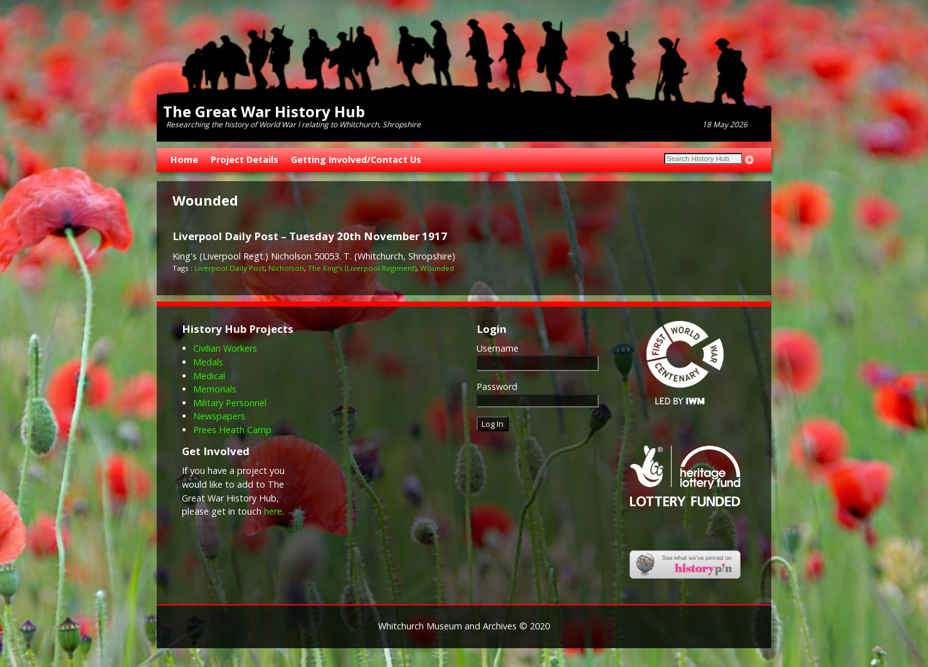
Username (498, 348)
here (273, 511)
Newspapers (219, 416)
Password (497, 386)
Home (184, 159)
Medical (209, 376)
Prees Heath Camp (232, 430)
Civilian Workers (225, 348)
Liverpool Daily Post (229, 268)
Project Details (244, 159)
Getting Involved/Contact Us (356, 159)
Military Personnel (229, 403)
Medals (208, 362)
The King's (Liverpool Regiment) (362, 268)
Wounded (437, 268)
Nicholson (286, 268)
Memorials (214, 389)
